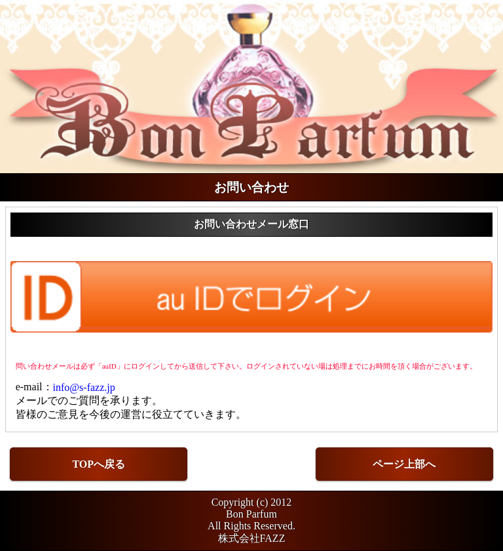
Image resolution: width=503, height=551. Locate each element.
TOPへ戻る (98, 464)
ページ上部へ (404, 464)
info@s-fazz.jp (84, 386)
